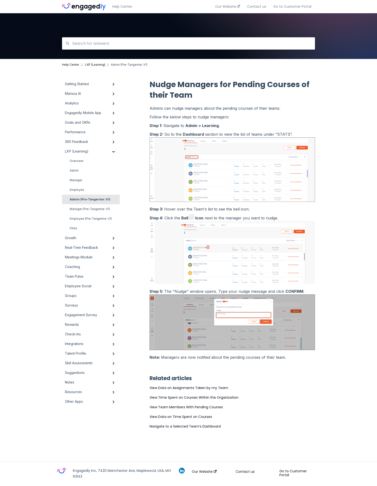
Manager (76, 180)
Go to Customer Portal (293, 473)
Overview (76, 161)
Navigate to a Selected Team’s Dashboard (185, 426)
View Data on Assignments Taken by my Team (189, 387)
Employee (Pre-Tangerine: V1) (91, 218)
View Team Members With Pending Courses (186, 407)
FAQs (73, 228)
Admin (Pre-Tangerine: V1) (90, 199)
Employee (77, 190)
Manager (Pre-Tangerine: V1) (90, 209)
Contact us (245, 471)
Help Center (122, 6)
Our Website (204, 471)
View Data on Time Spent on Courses (181, 416)
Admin (74, 170)
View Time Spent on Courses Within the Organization (194, 397)
